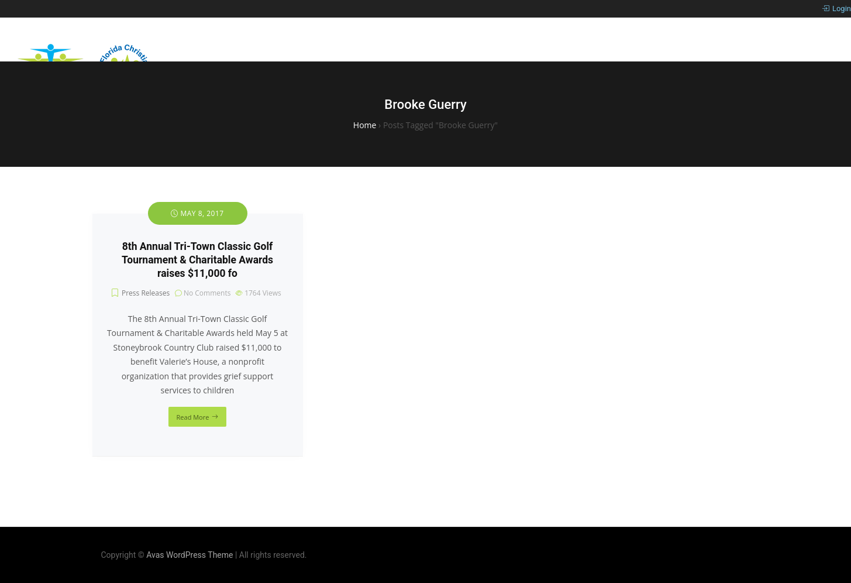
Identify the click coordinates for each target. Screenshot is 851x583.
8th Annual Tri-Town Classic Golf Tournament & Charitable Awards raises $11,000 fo (197, 260)
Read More (193, 417)
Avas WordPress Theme (189, 555)
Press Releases (146, 293)
